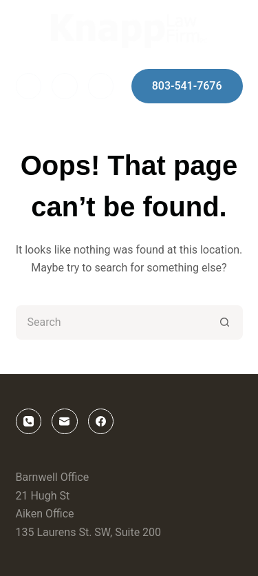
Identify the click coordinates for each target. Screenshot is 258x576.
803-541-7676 (187, 85)
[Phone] (101, 86)
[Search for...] (112, 322)
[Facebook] (29, 86)
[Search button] (225, 322)
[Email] (65, 86)
